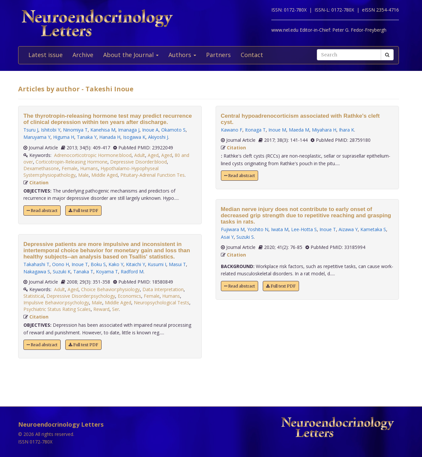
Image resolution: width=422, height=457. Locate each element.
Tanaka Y (87, 137)
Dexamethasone (41, 168)
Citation (38, 182)
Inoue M (277, 130)
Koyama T (107, 271)
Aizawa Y (348, 229)
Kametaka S (373, 229)
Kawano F (231, 130)
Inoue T (80, 264)
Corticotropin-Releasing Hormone (71, 162)
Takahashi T (36, 264)
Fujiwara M (233, 229)
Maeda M (299, 130)
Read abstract (42, 210)
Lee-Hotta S (304, 229)
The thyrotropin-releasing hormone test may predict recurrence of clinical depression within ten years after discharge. (107, 119)
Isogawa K (134, 137)
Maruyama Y (36, 137)
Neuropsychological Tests (161, 302)
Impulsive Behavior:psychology (56, 302)
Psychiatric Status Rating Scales (57, 309)
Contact (252, 55)
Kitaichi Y (135, 264)
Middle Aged (104, 175)
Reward (101, 309)
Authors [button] (182, 55)
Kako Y (115, 264)
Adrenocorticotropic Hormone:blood (93, 155)
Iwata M (279, 229)
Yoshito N (257, 229)
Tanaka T (83, 271)
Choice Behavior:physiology (110, 289)
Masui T (177, 264)
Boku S (98, 264)
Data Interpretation (163, 289)
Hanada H (109, 137)
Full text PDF (83, 210)
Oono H (60, 264)
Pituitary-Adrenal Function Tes (152, 175)
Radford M (132, 271)
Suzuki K (62, 271)
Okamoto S (173, 130)
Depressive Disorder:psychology (80, 296)
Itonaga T (255, 130)
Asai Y (227, 237)
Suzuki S (245, 237)
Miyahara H (324, 130)
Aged (153, 155)
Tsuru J (30, 130)
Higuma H (63, 137)
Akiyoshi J (158, 137)
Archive (83, 55)
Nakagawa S (36, 271)
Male (83, 175)
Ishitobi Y (50, 130)
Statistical (33, 296)
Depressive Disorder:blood (138, 162)
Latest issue (45, 55)
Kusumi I (157, 264)
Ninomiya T (75, 130)
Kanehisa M (102, 130)
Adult (139, 155)
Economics (129, 296)
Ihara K (346, 130)
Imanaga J (128, 130)
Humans (89, 168)
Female (69, 168)
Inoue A (150, 130)
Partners (218, 55)
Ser (115, 309)
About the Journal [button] (131, 55)
